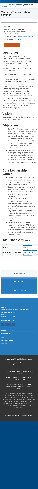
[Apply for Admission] (12, 378)
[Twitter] (13, 332)
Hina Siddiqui (27, 247)
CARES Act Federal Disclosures (15, 405)
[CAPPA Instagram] (6, 332)
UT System (14, 401)
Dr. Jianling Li (19, 40)
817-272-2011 (19, 374)
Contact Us (11, 384)
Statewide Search (19, 403)
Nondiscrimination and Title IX (22, 395)
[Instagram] (16, 412)
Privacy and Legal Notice (12, 397)
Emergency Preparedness (14, 393)
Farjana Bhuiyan (28, 252)
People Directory (24, 384)
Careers (21, 386)
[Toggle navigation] (35, 1)
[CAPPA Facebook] (2, 332)
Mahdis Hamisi (27, 245)
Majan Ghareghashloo (30, 250)
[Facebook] (8, 412)
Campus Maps (11, 386)
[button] (12, 45)
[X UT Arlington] (19, 412)
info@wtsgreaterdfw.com (25, 36)
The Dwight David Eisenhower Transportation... (18, 364)
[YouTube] (23, 412)
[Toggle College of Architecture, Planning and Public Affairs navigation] (35, 6)
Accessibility (25, 397)
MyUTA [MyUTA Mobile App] (19, 389)
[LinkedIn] (12, 412)
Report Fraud (30, 403)
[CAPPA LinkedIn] (9, 332)
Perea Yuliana (27, 255)
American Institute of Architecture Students (18, 360)
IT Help (29, 386)
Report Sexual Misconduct (17, 399)
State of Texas (23, 401)
